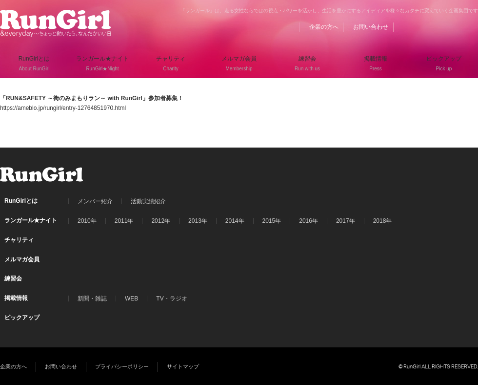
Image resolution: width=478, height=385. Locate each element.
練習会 (13, 278)
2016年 (308, 220)
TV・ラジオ (171, 298)
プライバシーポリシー (122, 366)
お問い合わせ (370, 26)
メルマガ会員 (22, 259)
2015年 (271, 220)
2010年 (87, 220)
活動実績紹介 (148, 201)
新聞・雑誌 (92, 298)
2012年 (160, 220)
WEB (131, 298)
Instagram (470, 27)
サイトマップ (183, 366)
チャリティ (19, 239)
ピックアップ (22, 317)
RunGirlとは (21, 200)
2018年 (382, 220)
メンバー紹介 (95, 201)
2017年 (345, 220)
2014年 (234, 220)
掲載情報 (16, 298)
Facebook (433, 27)
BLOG (415, 27)
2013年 (197, 220)
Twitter (452, 27)
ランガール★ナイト (30, 220)
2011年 (124, 220)
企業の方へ (324, 26)
